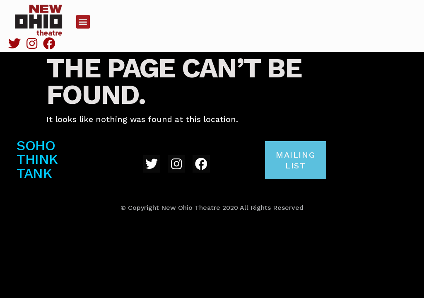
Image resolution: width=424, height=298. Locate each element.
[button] (83, 22)
